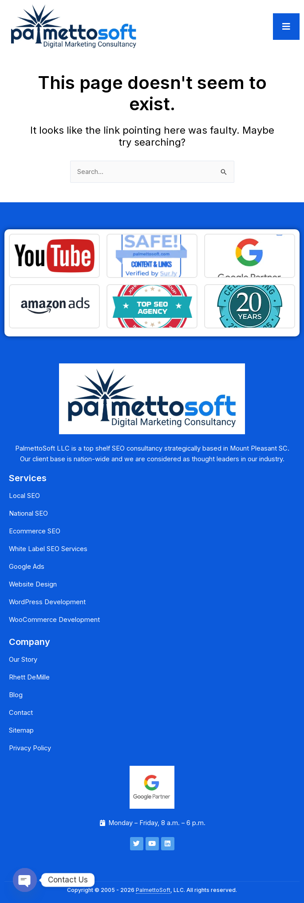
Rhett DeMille (29, 677)
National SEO (28, 513)
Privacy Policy (30, 748)
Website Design (33, 584)
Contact (21, 713)
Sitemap (21, 730)
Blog (16, 695)
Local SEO (24, 496)
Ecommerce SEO (34, 531)
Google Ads (26, 567)
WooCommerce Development (54, 620)
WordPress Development (47, 602)
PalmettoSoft (153, 890)
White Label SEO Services (48, 549)
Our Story (23, 660)
